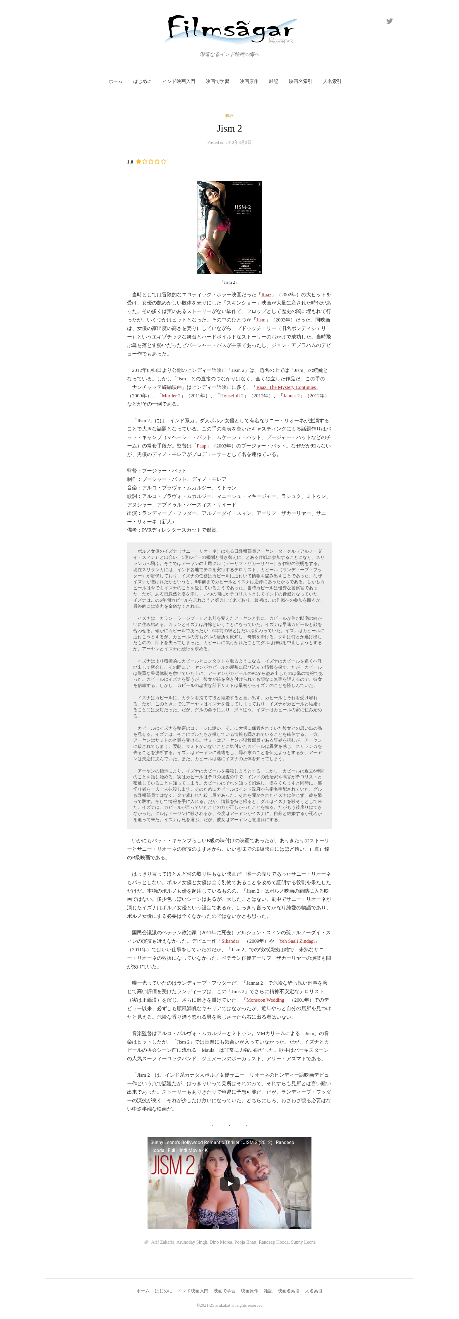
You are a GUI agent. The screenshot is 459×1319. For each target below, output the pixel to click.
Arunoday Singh (192, 1242)
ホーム (116, 81)
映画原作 (249, 81)
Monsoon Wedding (265, 1000)
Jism (261, 320)
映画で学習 (217, 81)
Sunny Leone (303, 1242)
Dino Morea (221, 1242)
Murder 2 (171, 396)
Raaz (266, 294)
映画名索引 (300, 81)
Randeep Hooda (274, 1242)
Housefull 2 (232, 396)
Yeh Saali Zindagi (297, 941)
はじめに (142, 81)
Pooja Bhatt (245, 1242)
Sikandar (230, 941)
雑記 (273, 81)
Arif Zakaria (162, 1242)
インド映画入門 (178, 81)
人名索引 (332, 81)
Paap (201, 446)
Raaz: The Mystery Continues (286, 387)
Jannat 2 (291, 396)
